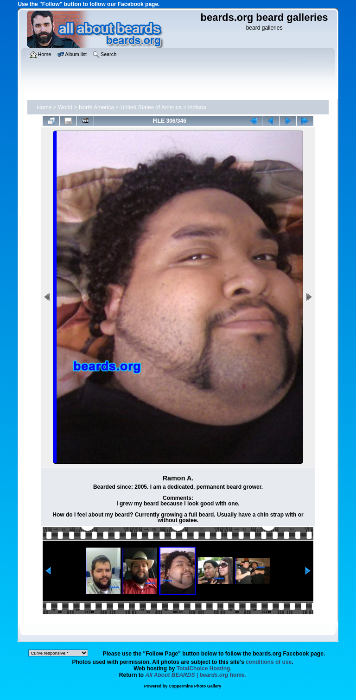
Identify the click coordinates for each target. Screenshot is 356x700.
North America (96, 107)
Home (44, 107)
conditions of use (269, 662)
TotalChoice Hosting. (204, 668)
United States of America (151, 107)
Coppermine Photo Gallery (195, 686)
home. (196, 675)
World (65, 107)
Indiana (197, 107)
